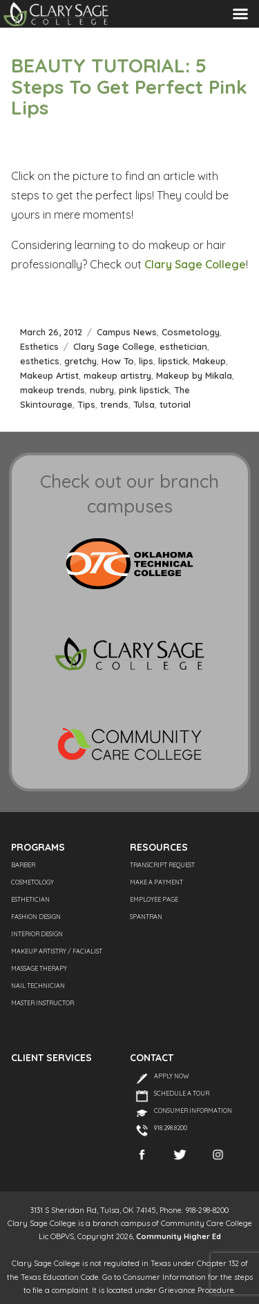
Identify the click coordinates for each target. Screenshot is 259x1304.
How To (118, 360)
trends (114, 404)
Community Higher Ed (178, 1236)
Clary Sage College (195, 264)
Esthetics (39, 346)
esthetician (183, 346)
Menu (240, 13)
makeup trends (52, 389)
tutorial (175, 404)
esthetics (39, 360)
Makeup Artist (49, 375)
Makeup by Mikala (194, 375)
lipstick (173, 360)
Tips (86, 404)
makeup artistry (117, 375)
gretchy (80, 360)
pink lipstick (144, 389)
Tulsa (144, 404)
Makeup (209, 360)
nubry (102, 389)
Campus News (127, 331)
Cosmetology (191, 331)
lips (146, 360)
